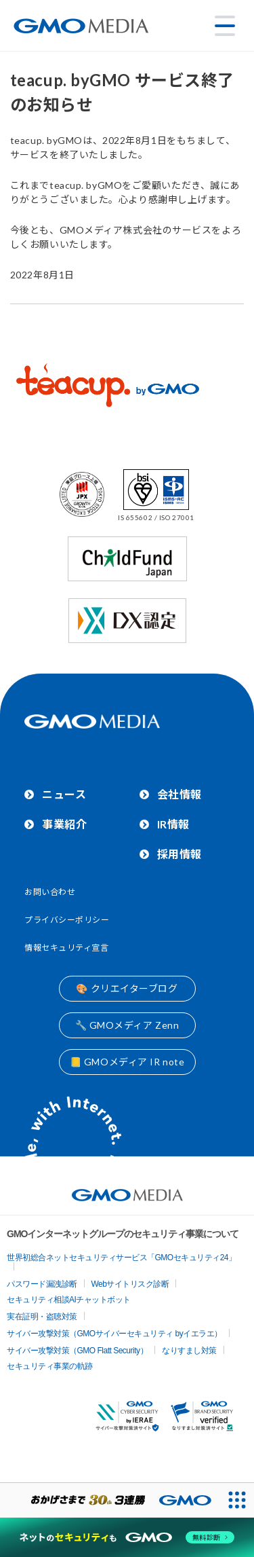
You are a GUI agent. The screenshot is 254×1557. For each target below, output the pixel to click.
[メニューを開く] (225, 26)
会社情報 (179, 794)
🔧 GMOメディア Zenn (127, 1025)
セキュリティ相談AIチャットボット (69, 1299)
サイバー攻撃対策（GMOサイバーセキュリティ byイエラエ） (114, 1333)
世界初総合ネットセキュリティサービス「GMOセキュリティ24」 (121, 1257)
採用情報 (179, 853)
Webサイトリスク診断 (130, 1284)
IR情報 (173, 824)
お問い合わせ (49, 892)
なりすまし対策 (189, 1350)
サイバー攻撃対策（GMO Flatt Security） (77, 1350)
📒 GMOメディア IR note (127, 1061)
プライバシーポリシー (67, 920)
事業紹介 (64, 824)
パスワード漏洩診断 (42, 1284)
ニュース (64, 794)
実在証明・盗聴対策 (42, 1316)
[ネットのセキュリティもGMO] (127, 1537)
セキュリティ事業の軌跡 (50, 1366)
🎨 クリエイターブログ (126, 988)
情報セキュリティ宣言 (66, 947)
